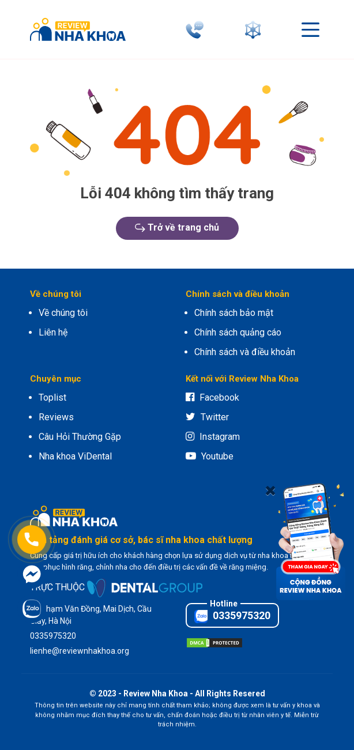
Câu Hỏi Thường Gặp (80, 436)
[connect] (255, 30)
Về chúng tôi (63, 312)
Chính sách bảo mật (233, 312)
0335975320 (232, 616)
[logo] (80, 29)
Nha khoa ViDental (75, 456)
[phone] (197, 30)
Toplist (52, 397)
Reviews (56, 417)
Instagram (213, 436)
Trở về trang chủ (177, 227)
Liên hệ (53, 332)
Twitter (207, 417)
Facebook (212, 397)
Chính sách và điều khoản (244, 351)
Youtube (210, 456)
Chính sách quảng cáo (237, 332)
